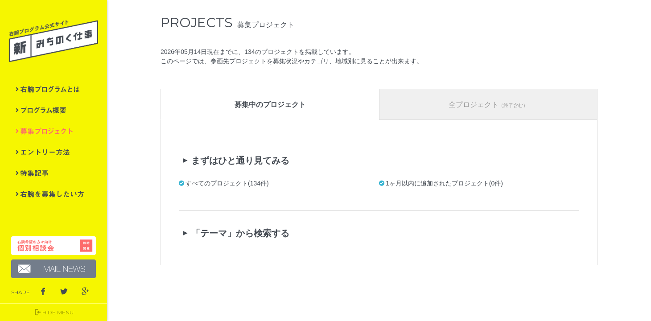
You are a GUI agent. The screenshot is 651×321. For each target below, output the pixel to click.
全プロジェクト (488, 104)
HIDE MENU (53, 312)
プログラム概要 (53, 110)
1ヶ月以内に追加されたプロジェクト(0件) (444, 183)
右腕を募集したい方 (53, 194)
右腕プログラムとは (53, 89)
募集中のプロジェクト (270, 104)
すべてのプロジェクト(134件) (227, 183)
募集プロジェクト (53, 131)
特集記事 (53, 173)
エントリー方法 (53, 152)
